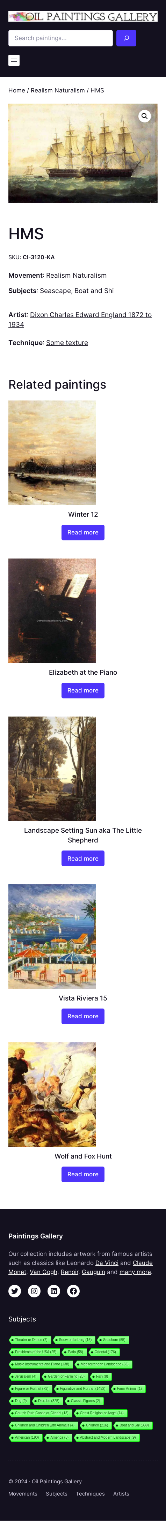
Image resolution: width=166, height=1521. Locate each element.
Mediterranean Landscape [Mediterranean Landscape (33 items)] (105, 1364)
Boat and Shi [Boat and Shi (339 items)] (134, 1425)
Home (16, 90)
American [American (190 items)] (27, 1437)
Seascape (55, 290)
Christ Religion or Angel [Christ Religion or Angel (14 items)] (102, 1413)
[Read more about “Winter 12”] (83, 532)
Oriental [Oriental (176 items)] (105, 1352)
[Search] (126, 38)
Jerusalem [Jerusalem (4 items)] (25, 1376)
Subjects (56, 1494)
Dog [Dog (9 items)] (21, 1401)
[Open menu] (14, 60)
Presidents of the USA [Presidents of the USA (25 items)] (35, 1352)
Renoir (69, 1271)
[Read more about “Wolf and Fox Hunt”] (83, 1174)
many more (135, 1271)
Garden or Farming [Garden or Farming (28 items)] (66, 1376)
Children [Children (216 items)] (97, 1425)
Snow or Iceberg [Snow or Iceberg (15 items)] (75, 1340)
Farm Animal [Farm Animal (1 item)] (129, 1389)
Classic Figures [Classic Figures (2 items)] (85, 1401)
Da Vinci (106, 1262)
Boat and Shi (94, 290)
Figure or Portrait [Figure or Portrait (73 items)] (32, 1389)
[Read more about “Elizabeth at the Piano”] (83, 690)
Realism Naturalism (58, 90)
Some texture (67, 342)
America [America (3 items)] (59, 1437)
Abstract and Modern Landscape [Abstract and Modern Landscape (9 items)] (108, 1437)
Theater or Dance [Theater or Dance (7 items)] (31, 1340)
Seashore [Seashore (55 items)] (114, 1340)
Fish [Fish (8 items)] (102, 1376)
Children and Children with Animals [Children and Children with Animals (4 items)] (44, 1425)
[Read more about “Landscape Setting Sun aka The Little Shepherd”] (83, 858)
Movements (22, 1494)
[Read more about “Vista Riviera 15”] (83, 1016)
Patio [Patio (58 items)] (75, 1352)
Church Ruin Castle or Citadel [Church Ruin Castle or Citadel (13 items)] (41, 1413)
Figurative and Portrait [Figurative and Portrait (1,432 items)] (83, 1389)
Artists (121, 1494)
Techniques (90, 1494)
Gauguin (93, 1271)
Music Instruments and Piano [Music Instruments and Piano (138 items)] (42, 1364)
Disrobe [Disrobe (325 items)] (48, 1401)
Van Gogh (43, 1271)
